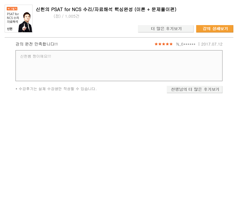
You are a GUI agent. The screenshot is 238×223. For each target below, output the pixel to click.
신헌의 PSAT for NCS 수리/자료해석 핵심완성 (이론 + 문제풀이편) (106, 9)
